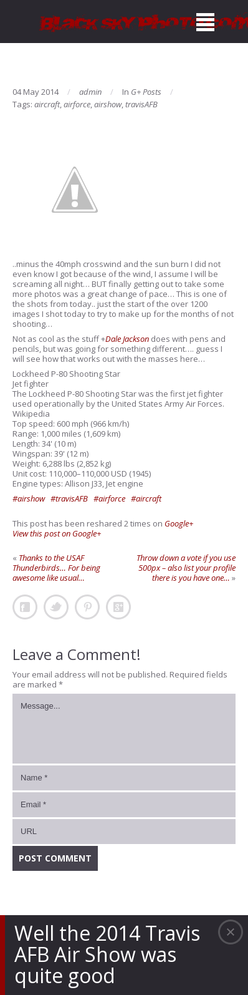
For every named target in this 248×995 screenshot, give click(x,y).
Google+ (179, 523)
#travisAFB (69, 498)
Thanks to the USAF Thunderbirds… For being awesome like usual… (56, 567)
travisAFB (141, 104)
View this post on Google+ (56, 533)
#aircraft (146, 498)
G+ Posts (146, 91)
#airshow (28, 498)
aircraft (47, 104)
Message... (124, 729)
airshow (108, 104)
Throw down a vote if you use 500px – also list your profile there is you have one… (186, 567)
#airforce (109, 498)
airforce (77, 104)
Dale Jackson (127, 338)
